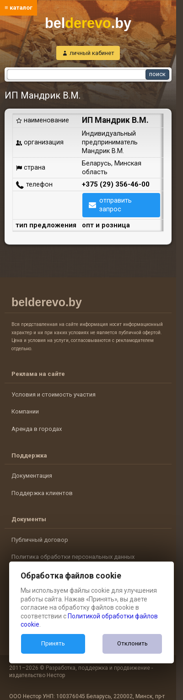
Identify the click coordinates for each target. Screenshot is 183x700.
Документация (31, 475)
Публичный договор (39, 539)
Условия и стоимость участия (53, 394)
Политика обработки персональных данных (73, 556)
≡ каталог (18, 7)
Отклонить (132, 643)
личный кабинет (92, 53)
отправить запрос (115, 205)
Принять (53, 643)
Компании (25, 411)
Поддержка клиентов (42, 493)
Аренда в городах (36, 428)
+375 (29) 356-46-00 (116, 184)
